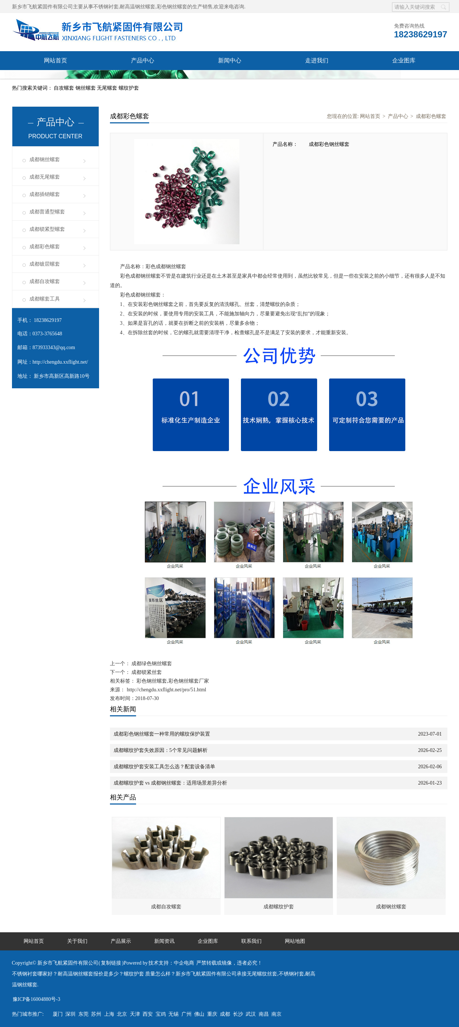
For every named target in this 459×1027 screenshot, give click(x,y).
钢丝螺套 (86, 88)
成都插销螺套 (44, 194)
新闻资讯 (164, 941)
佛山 (199, 1014)
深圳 (70, 1014)
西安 (148, 1014)
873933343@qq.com (54, 347)
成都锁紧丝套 (146, 672)
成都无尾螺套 (44, 177)
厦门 (58, 1014)
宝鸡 (161, 1014)
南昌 (264, 1014)
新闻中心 (229, 60)
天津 (135, 1014)
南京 (276, 1014)
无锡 (173, 1014)
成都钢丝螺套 (44, 159)
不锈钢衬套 (106, 6)
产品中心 (142, 60)
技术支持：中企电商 (171, 963)
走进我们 (316, 60)
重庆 (212, 1014)
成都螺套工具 (44, 299)
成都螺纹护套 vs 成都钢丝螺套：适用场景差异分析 (170, 783)
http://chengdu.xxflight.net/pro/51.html (166, 689)
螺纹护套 (129, 88)
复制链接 (111, 963)
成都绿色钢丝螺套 (151, 663)
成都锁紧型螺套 (47, 229)
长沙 (238, 1014)
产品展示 (121, 941)
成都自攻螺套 (44, 281)
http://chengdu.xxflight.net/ (60, 362)
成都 (225, 1014)
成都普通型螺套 (47, 211)
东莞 (83, 1014)
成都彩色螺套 (44, 246)
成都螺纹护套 (278, 906)
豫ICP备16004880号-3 (36, 999)
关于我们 (77, 941)
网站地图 (295, 941)
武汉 (251, 1014)
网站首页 (55, 60)
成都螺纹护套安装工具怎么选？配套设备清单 (164, 766)
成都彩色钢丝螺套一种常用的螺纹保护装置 (162, 734)
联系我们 (55, 79)
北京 (122, 1014)
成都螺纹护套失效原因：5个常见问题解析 (161, 750)
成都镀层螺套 (44, 264)
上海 (109, 1014)
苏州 (96, 1014)
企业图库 (403, 60)
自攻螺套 (64, 88)
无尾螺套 (108, 88)
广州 (186, 1014)
